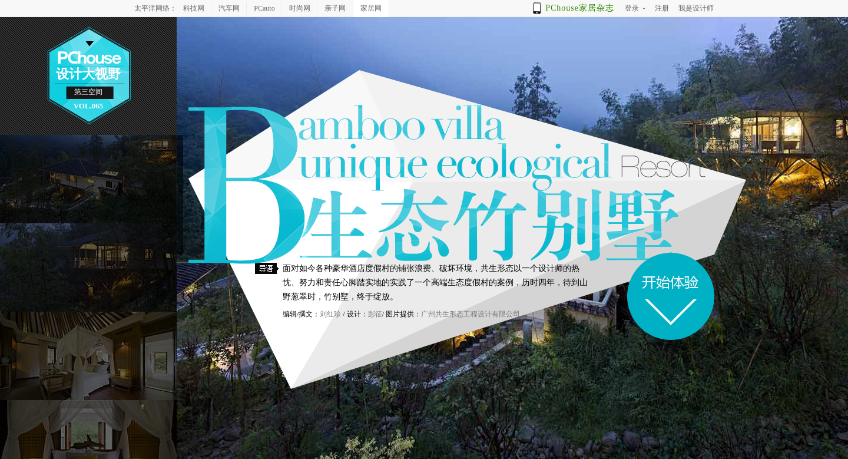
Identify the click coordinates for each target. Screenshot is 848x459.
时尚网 (299, 8)
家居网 (371, 8)
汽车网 (229, 8)
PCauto (264, 8)
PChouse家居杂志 (579, 8)
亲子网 (335, 8)
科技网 (193, 8)
